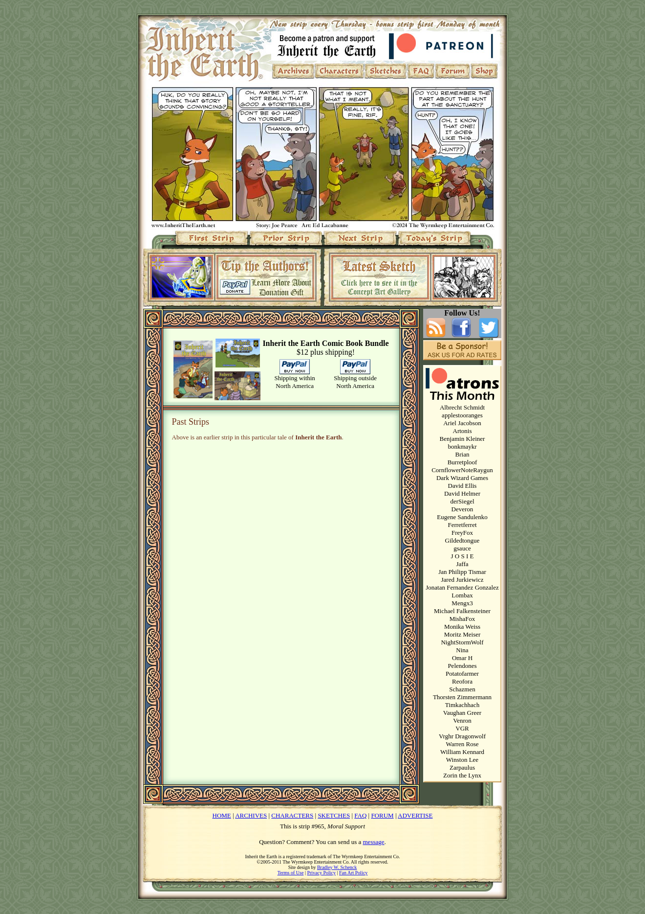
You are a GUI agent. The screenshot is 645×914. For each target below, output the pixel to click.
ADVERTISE (415, 815)
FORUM (382, 815)
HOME (222, 815)
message (374, 841)
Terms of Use (291, 872)
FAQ (360, 815)
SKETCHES (334, 815)
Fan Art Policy (353, 872)
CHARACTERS (292, 815)
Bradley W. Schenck (337, 867)
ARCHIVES (251, 815)
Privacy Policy (321, 872)
